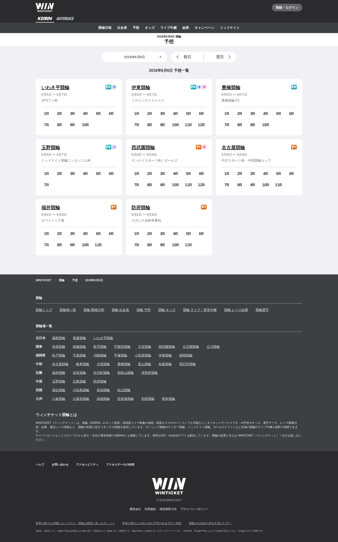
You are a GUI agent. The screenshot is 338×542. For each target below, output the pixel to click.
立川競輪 (213, 347)
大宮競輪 (144, 347)
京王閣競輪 (191, 347)
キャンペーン (204, 28)
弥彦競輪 (58, 347)
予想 (136, 28)
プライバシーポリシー (194, 509)
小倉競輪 (58, 399)
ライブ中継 (168, 28)
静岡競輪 (185, 355)
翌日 (224, 57)
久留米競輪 (81, 399)
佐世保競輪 (125, 399)
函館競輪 (58, 338)
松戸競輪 (58, 355)
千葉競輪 (79, 355)
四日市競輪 (187, 364)
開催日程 (104, 28)
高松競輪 (58, 390)
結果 (185, 28)
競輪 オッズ (167, 310)
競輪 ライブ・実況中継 (200, 310)
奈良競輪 (79, 373)
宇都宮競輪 (122, 347)
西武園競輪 (143, 147)
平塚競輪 (120, 355)
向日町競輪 (101, 373)
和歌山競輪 (125, 373)
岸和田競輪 (149, 373)
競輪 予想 (144, 310)
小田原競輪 (143, 355)
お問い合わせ (60, 464)
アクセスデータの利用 (120, 464)
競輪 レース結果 (236, 310)
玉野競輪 (50, 147)
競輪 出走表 (120, 310)
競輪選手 (262, 310)
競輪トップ (44, 310)
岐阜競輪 (82, 364)
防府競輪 (140, 207)
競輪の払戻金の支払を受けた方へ (210, 523)
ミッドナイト (230, 28)
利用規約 (150, 509)
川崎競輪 (100, 355)
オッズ (150, 28)
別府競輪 (147, 399)
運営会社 (135, 509)
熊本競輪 (168, 399)
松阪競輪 (165, 364)
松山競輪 (124, 390)
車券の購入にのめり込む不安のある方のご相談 (151, 523)
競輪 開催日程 (94, 310)
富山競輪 (144, 364)
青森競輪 (79, 338)
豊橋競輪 (231, 87)
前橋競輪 (79, 347)
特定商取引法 (168, 509)
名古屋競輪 (233, 147)
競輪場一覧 (68, 310)
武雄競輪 (103, 399)
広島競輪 (79, 381)
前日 (183, 57)
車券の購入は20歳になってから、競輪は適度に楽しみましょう (75, 523)
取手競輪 (100, 347)
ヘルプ (40, 464)
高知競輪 (103, 390)
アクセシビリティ (87, 464)
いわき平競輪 (55, 87)
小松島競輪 (81, 390)
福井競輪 (50, 207)
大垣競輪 (103, 364)
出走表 (122, 28)
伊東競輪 (140, 87)
